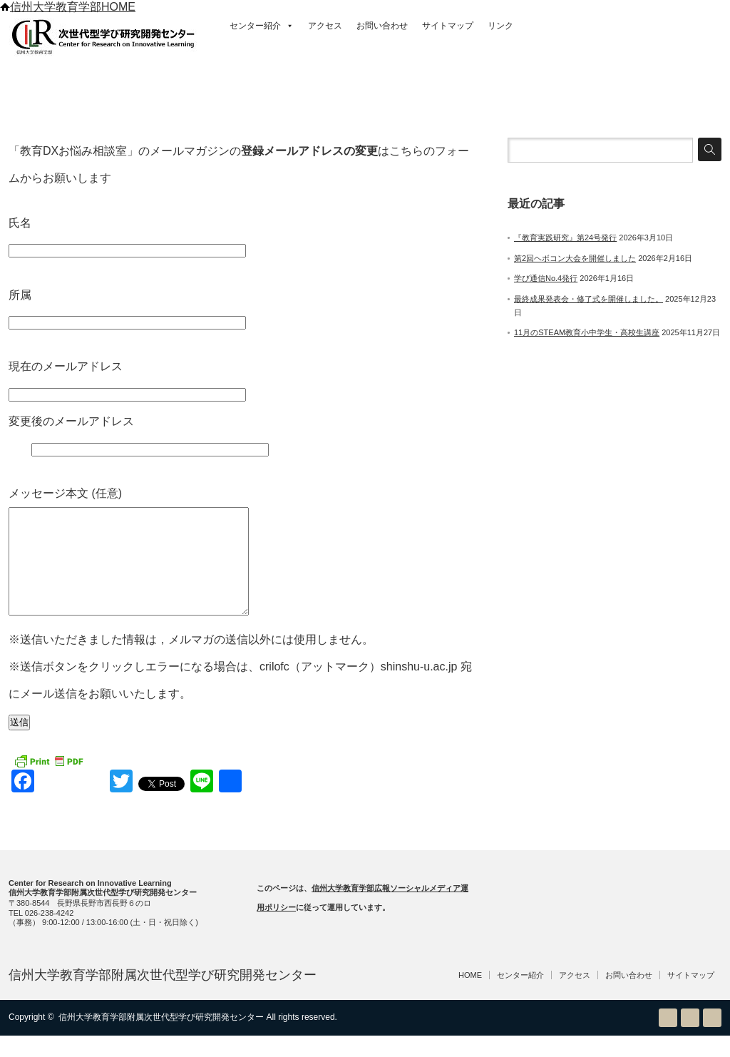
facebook (712, 1039)
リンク (500, 26)
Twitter (690, 1039)
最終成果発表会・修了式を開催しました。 (588, 299)
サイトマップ (447, 26)
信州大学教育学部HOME (67, 7)
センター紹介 (262, 25)
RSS (668, 1039)
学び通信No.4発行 (545, 278)
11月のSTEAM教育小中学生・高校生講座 (586, 332)
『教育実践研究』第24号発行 (565, 237)
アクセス (325, 26)
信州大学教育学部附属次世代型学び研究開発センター (163, 996)
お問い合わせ (382, 26)
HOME (470, 996)
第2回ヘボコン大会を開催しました (575, 258)
